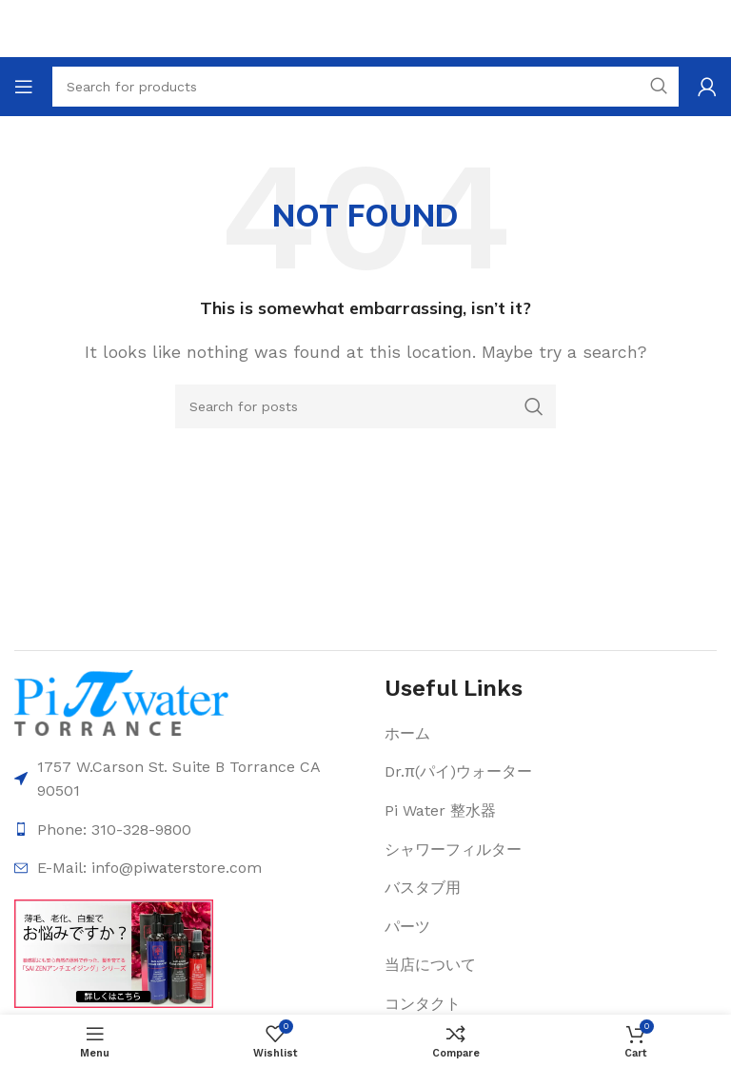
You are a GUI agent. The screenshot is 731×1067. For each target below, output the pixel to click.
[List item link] (489, 733)
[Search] (365, 406)
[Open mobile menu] (24, 87)
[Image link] (121, 701)
